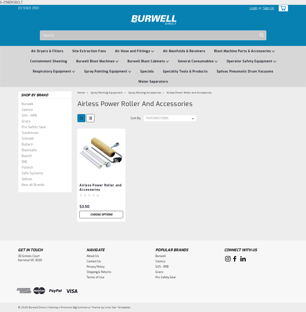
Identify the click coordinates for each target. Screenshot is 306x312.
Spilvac (27, 179)
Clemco (27, 110)
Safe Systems (32, 173)
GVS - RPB (29, 115)
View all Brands (33, 185)
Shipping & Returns (99, 272)
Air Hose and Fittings (134, 51)
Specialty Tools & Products (185, 71)
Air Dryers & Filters (47, 51)
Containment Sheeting (48, 61)
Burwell (27, 104)
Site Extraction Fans (89, 51)
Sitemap (53, 307)
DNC (25, 162)
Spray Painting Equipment (107, 71)
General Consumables (198, 61)
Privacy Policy (95, 267)
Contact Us (94, 261)
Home (81, 92)
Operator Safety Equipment (251, 61)
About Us (93, 256)
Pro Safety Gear (34, 127)
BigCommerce (82, 307)
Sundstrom (30, 133)
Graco (26, 121)
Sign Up (268, 8)
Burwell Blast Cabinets (148, 61)
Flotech (27, 167)
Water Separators (153, 81)
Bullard (27, 144)
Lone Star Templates (117, 307)
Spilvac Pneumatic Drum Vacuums (245, 71)
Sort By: (135, 118)
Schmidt (28, 138)
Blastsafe (29, 150)
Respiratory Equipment (54, 71)
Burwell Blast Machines (97, 61)
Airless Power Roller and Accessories (189, 92)
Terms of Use (95, 277)
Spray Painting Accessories (144, 92)
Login (254, 8)
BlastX (27, 156)
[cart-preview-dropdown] (282, 8)
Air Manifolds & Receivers (184, 51)
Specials (147, 71)
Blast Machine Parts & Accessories (244, 51)
